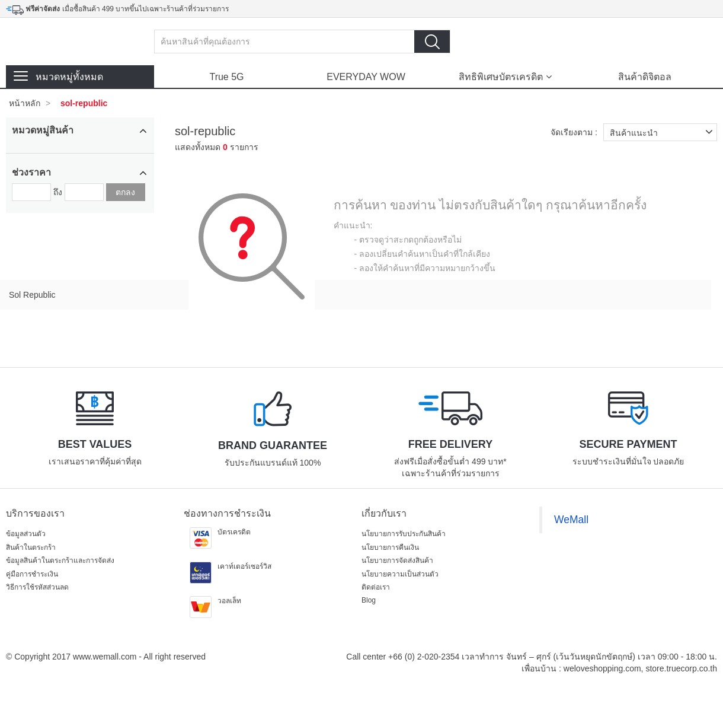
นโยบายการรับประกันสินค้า (404, 534)
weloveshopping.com (602, 668)
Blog (369, 600)
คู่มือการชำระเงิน (32, 574)
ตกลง (125, 192)
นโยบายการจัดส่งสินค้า (397, 560)
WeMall (571, 520)
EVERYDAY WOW (366, 77)
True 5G (226, 77)
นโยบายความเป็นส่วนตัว (400, 574)
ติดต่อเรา (376, 587)
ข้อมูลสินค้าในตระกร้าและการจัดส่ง (60, 560)
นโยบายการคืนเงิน (390, 547)
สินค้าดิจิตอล (644, 77)
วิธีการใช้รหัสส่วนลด (37, 587)
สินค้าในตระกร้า (31, 547)
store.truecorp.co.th (681, 668)
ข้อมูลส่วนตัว (26, 534)
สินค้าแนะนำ (663, 132)
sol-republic (83, 103)
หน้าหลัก (24, 103)
